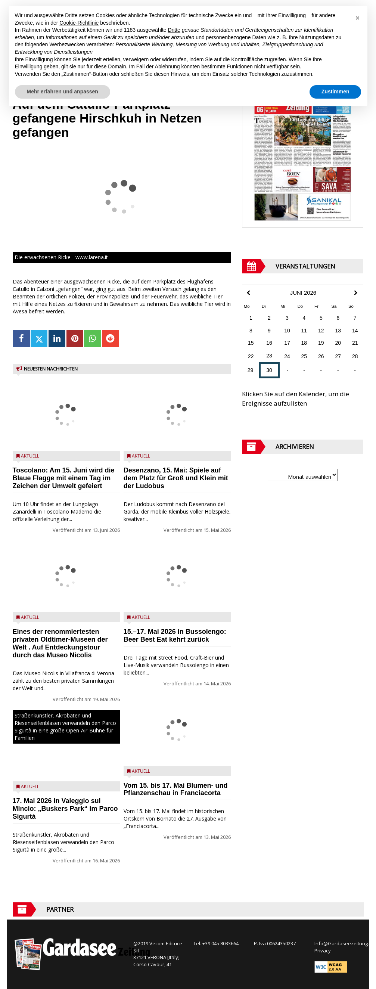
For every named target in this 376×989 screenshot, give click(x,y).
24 (287, 356)
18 (304, 343)
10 (287, 331)
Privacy (322, 950)
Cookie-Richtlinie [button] (79, 23)
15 (251, 343)
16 (269, 343)
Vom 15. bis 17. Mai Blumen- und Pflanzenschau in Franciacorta (176, 789)
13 (338, 331)
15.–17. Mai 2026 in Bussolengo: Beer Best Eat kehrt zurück (175, 635)
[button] (358, 18)
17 (287, 343)
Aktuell (30, 456)
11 (304, 331)
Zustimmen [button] (335, 91)
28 (355, 356)
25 (304, 356)
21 (355, 343)
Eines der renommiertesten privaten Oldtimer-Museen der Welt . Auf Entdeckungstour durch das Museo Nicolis (60, 643)
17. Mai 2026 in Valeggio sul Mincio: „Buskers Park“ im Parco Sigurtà (65, 808)
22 (251, 356)
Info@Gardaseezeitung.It (343, 943)
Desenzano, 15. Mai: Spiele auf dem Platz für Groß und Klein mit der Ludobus (176, 478)
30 (269, 370)
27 (338, 356)
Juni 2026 (303, 293)
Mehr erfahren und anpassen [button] (62, 91)
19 (321, 343)
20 (338, 343)
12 (321, 331)
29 (251, 370)
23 (269, 356)
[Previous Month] (248, 293)
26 (321, 356)
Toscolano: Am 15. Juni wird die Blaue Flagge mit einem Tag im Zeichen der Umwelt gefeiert (64, 478)
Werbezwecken (67, 44)
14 (355, 331)
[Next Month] (356, 293)
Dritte (174, 30)
